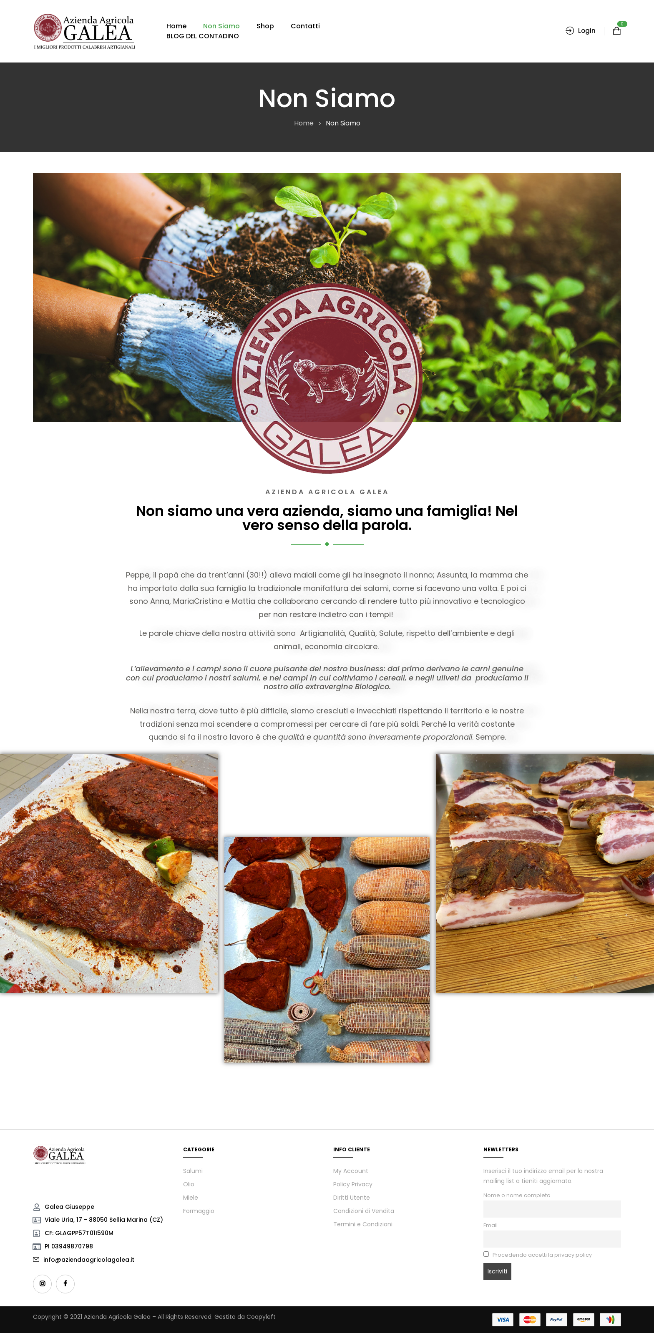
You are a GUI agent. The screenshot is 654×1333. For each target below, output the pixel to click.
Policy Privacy (352, 1184)
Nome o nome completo (517, 1195)
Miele (190, 1197)
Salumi (193, 1171)
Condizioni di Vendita (363, 1211)
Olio (188, 1184)
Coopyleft (261, 1317)
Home (304, 123)
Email (490, 1225)
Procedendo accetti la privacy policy (537, 1254)
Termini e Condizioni (362, 1224)
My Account (350, 1171)
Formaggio (198, 1211)
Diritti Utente (351, 1197)
